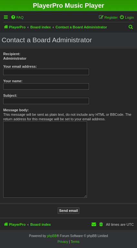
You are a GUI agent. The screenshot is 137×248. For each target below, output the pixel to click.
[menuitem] (17, 17)
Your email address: (20, 66)
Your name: (13, 81)
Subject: (10, 95)
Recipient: (11, 54)
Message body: (16, 110)
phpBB (52, 236)
